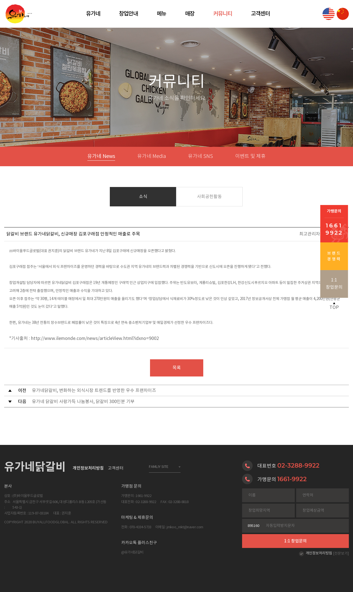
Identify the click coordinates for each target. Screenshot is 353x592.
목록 (176, 367)
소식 (143, 196)
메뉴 (161, 14)
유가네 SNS (200, 156)
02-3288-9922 (298, 465)
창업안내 (128, 14)
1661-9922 (292, 479)
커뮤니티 (222, 14)
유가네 (93, 14)
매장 (189, 14)
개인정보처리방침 (319, 553)
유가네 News (101, 156)
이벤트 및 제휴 (250, 156)
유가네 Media (151, 156)
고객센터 (260, 14)
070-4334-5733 (140, 527)
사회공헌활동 (209, 196)
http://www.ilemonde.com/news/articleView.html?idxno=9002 (95, 338)
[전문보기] (341, 554)
